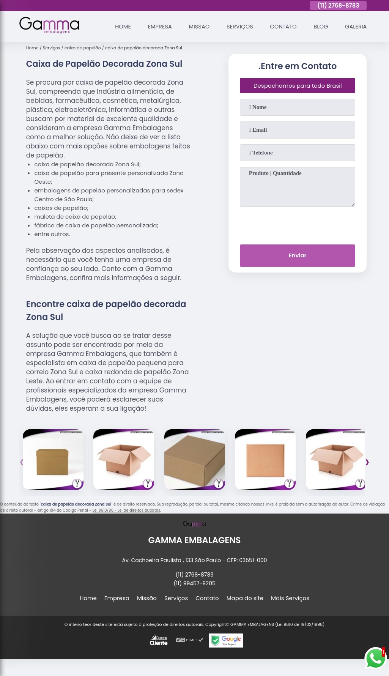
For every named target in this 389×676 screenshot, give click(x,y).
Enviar (298, 256)
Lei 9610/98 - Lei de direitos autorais (126, 510)
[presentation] (297, 224)
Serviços (237, 26)
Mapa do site (245, 598)
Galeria (355, 26)
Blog (319, 26)
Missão (195, 26)
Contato (281, 26)
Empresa (155, 26)
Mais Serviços (290, 598)
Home (118, 26)
